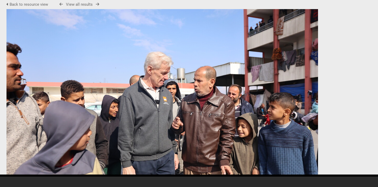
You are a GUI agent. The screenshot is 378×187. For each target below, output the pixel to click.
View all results (79, 4)
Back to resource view (27, 4)
